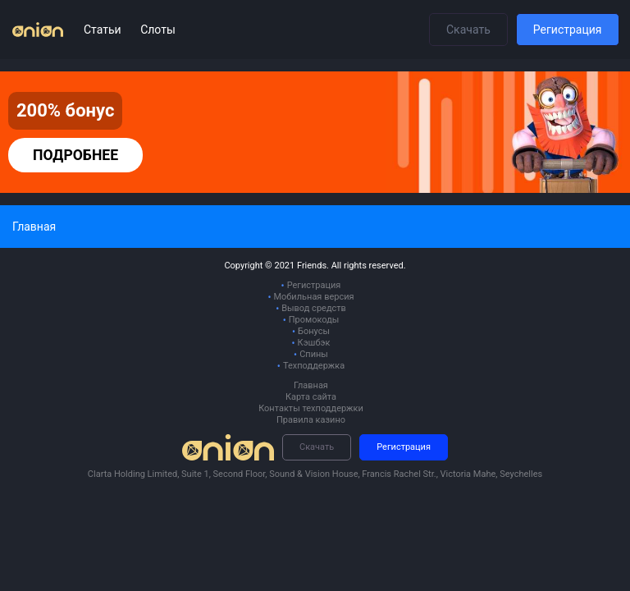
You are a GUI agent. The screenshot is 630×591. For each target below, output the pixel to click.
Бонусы (314, 331)
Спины (313, 354)
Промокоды (314, 319)
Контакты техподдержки (310, 408)
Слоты (158, 29)
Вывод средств (313, 308)
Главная (311, 385)
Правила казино (310, 420)
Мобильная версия (313, 296)
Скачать (468, 29)
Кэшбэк (314, 342)
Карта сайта (310, 397)
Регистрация (567, 29)
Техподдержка (314, 365)
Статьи (104, 29)
